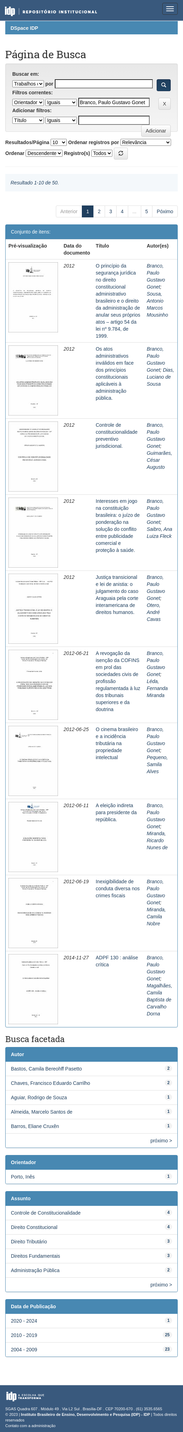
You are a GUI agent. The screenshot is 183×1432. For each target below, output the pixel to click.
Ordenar (14, 153)
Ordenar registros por (93, 142)
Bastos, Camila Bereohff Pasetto (46, 1069)
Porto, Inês (23, 1177)
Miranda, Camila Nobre (156, 916)
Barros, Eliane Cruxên (35, 1126)
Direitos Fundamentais (35, 1256)
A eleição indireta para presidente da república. (116, 812)
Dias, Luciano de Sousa (160, 377)
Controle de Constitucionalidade (45, 1213)
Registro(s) (77, 153)
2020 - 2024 (24, 1321)
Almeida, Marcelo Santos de (41, 1112)
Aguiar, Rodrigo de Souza (39, 1097)
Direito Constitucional (34, 1227)
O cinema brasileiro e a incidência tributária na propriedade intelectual (117, 743)
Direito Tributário (29, 1241)
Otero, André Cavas (154, 612)
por (49, 84)
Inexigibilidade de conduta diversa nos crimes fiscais (117, 888)
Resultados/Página (27, 142)
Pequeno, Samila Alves (157, 764)
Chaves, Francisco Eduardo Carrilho (50, 1083)
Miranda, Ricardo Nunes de (157, 840)
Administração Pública (35, 1270)
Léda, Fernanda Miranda (157, 688)
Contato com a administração (30, 1426)
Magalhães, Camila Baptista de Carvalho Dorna (159, 999)
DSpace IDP (24, 28)
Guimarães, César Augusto (159, 460)
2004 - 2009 (24, 1349)
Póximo (165, 211)
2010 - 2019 (24, 1335)
